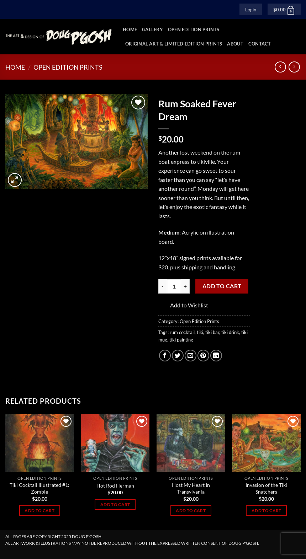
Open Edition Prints (194, 29)
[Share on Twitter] (178, 355)
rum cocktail (182, 332)
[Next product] (280, 66)
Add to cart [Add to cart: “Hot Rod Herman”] (115, 504)
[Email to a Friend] (190, 355)
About (235, 44)
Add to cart (222, 286)
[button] (250, 9)
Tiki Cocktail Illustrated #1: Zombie (39, 488)
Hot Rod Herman (115, 486)
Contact (259, 44)
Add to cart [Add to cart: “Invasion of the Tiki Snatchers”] (266, 510)
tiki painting (181, 340)
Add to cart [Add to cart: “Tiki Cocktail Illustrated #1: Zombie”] (39, 510)
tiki (200, 332)
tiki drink (230, 332)
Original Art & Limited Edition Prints (173, 44)
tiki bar (212, 332)
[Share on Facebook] (165, 355)
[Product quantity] (174, 286)
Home (130, 29)
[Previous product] (294, 66)
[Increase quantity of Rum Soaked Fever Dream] (185, 286)
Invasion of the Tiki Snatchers (266, 488)
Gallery (152, 29)
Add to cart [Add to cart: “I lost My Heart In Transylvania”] (191, 510)
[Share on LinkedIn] (216, 355)
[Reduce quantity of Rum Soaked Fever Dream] (162, 286)
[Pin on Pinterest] (203, 355)
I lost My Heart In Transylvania (191, 488)
